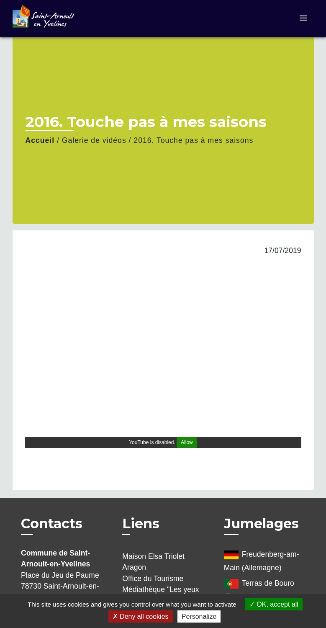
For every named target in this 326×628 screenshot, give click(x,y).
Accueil (40, 140)
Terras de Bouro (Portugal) (259, 588)
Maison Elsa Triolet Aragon (153, 561)
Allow (187, 442)
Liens (140, 523)
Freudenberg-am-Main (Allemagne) (261, 560)
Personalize (199, 616)
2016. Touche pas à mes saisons (193, 140)
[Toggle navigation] (303, 18)
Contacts (51, 524)
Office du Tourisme (152, 578)
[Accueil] (65, 18)
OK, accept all (273, 604)
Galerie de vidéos (94, 140)
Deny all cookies (141, 616)
